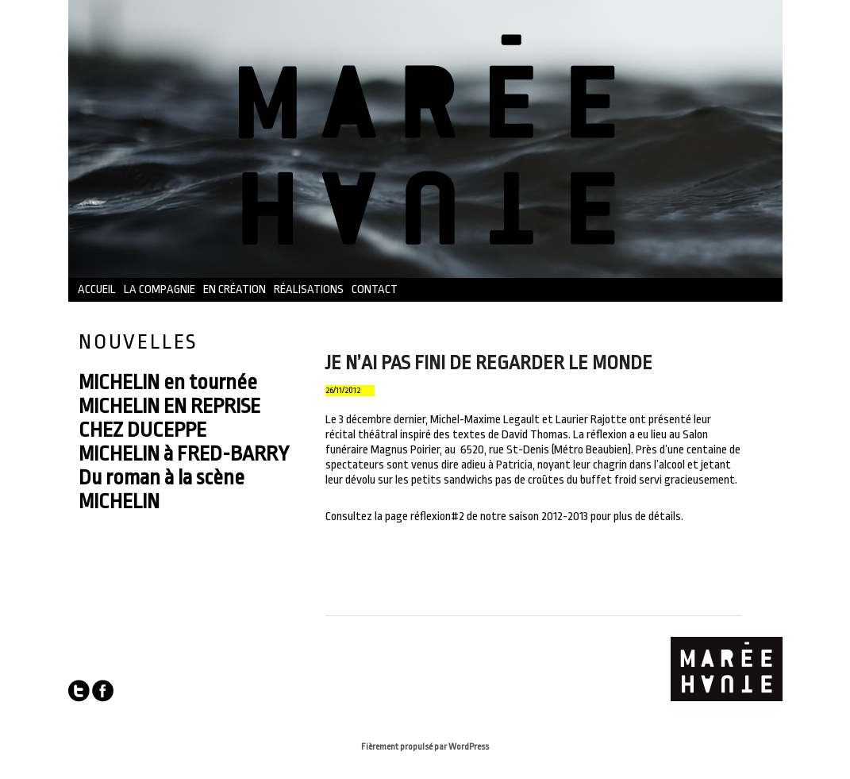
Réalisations (309, 289)
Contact (375, 289)
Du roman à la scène (161, 477)
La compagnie (159, 289)
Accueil (97, 289)
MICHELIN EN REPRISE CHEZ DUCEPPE (169, 418)
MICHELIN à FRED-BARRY (184, 453)
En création (234, 289)
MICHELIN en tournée (168, 382)
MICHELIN (119, 501)
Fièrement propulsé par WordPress (425, 747)
